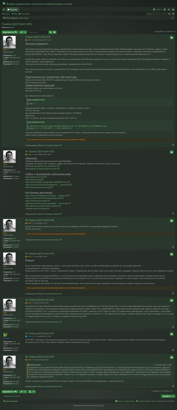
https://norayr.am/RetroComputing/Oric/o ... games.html (47, 185)
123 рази (16, 62)
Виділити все (38, 100)
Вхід (15, 14)
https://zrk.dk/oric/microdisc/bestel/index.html (43, 198)
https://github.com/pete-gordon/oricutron (41, 169)
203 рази (15, 64)
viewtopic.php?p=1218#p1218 (37, 208)
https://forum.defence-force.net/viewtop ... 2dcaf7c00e (46, 203)
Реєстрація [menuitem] (173, 10)
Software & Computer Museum (48, 145)
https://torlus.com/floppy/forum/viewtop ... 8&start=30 (46, 196)
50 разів (16, 348)
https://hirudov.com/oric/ (34, 177)
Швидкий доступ (4, 10)
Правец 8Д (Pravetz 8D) (17, 24)
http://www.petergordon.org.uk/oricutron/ (41, 166)
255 (14, 55)
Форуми (13, 9)
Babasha (6, 338)
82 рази (15, 350)
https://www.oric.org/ (33, 180)
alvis (12, 27)
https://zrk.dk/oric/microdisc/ (36, 201)
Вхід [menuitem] (170, 10)
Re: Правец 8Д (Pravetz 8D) (39, 151)
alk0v (5, 50)
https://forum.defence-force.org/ (37, 187)
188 (14, 341)
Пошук (7, 14)
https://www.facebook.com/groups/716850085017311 (46, 182)
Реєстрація (25, 14)
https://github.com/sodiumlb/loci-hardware (41, 206)
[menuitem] (156, 9)
